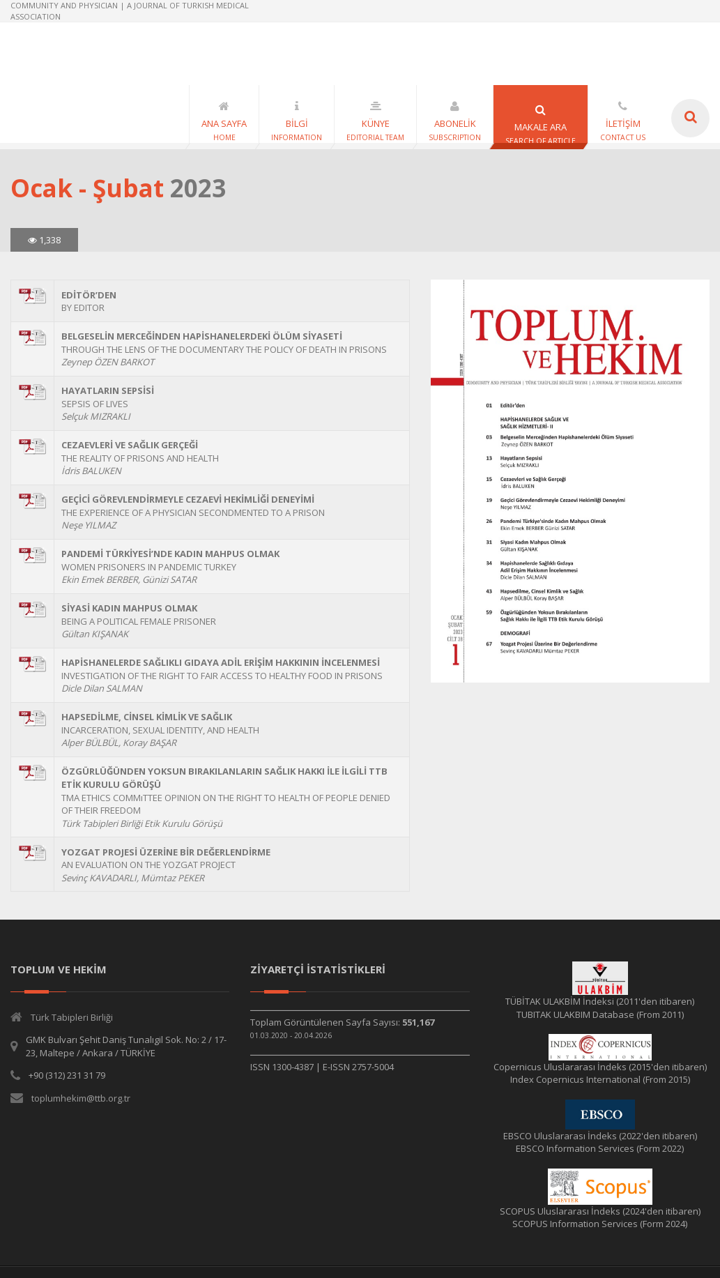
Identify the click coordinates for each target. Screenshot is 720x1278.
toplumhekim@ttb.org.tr (80, 1098)
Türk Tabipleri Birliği (72, 1017)
